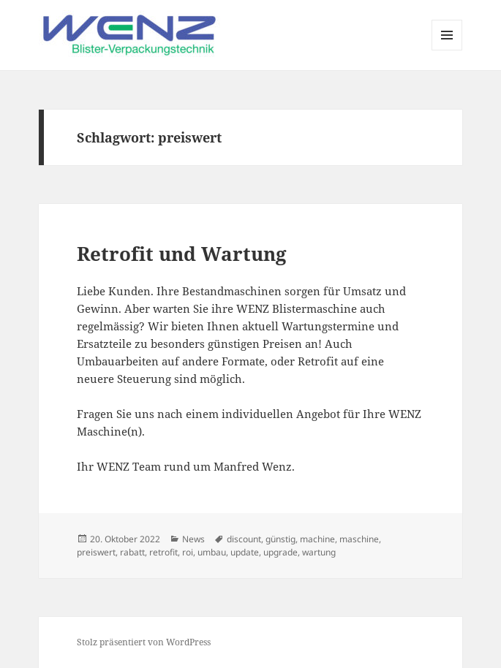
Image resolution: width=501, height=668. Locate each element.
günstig (280, 539)
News (193, 539)
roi (187, 552)
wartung (319, 552)
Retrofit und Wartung (182, 253)
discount (244, 539)
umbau (211, 552)
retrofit (163, 552)
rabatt (132, 552)
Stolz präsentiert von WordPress (144, 642)
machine (317, 539)
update (244, 552)
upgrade (280, 552)
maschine (359, 539)
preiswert (96, 552)
